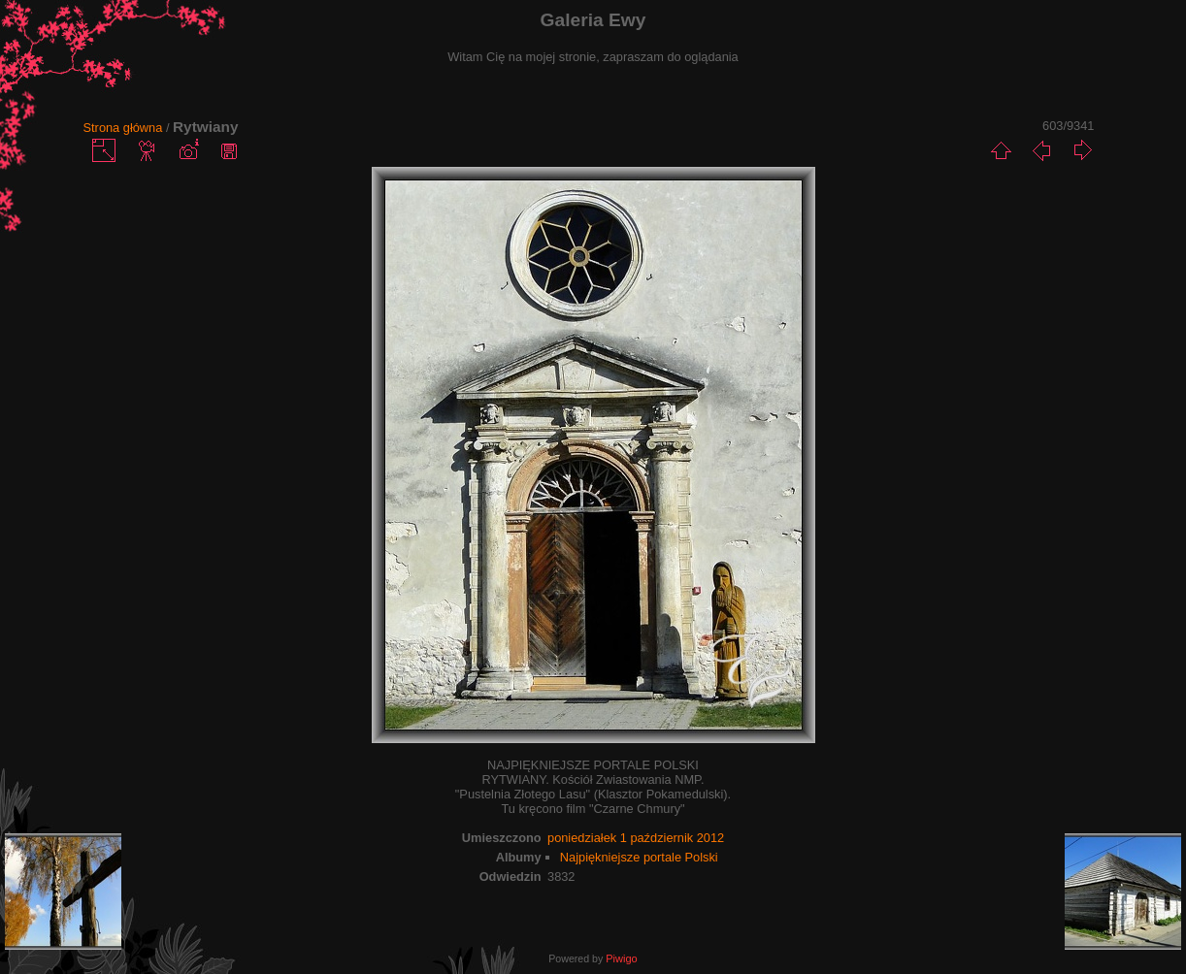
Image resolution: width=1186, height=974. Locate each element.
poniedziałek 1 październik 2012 (635, 837)
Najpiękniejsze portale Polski (639, 857)
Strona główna (123, 127)
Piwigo (621, 958)
